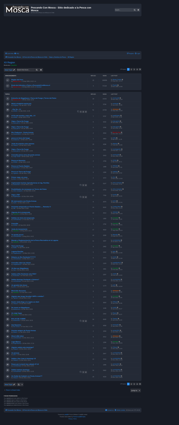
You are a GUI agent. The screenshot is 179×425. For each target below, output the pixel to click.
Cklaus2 (15, 145)
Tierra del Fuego (17, 246)
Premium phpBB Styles (79, 416)
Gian (14, 270)
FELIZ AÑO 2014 (17, 336)
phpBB (66, 414)
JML (14, 208)
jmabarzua (16, 139)
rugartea (15, 173)
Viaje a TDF (15, 195)
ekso (14, 179)
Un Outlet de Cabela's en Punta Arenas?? (26, 376)
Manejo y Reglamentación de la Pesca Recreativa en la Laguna (34, 240)
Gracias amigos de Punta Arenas (23, 330)
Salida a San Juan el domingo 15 (23, 358)
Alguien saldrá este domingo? (22, 347)
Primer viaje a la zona (19, 177)
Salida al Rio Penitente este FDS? (23, 274)
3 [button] (134, 69)
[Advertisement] (75, 34)
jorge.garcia (16, 123)
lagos (114, 251)
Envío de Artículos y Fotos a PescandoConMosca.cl (30, 85)
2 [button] (131, 69)
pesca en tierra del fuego (20, 138)
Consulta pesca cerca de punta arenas (25, 155)
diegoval (115, 143)
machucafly (116, 98)
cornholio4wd (17, 219)
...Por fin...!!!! (16, 109)
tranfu (14, 202)
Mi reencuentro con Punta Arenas (23, 201)
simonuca (116, 109)
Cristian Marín (117, 206)
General (39, 87)
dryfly (114, 138)
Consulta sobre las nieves (21, 263)
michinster (116, 103)
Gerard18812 (17, 134)
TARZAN (115, 166)
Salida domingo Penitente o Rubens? (25, 279)
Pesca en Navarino (18, 160)
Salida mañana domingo (20, 370)
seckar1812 (16, 184)
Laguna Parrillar (17, 251)
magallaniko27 (17, 253)
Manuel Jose (17, 81)
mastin (115, 257)
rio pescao (15, 353)
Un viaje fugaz (16, 313)
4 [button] (137, 69)
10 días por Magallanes (20, 268)
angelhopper (116, 115)
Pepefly (115, 85)
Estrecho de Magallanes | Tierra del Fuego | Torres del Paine (33, 98)
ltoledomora (16, 309)
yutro (14, 286)
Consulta (14, 223)
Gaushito (14, 65)
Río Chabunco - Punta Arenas (22, 132)
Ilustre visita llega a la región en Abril (25, 302)
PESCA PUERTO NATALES (21, 104)
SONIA (15, 111)
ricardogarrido (117, 149)
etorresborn (16, 167)
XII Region (9, 62)
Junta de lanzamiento (19, 229)
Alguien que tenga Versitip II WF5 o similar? (27, 296)
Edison (15, 332)
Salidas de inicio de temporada (22, 218)
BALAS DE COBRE (18, 319)
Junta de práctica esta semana (22, 144)
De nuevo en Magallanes (20, 307)
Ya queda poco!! (17, 235)
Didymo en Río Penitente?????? (23, 257)
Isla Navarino (16, 325)
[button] (140, 69)
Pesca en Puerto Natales (20, 166)
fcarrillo (115, 194)
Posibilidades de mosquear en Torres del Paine (29, 189)
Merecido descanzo (18, 291)
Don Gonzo (16, 326)
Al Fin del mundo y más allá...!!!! (23, 116)
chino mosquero (117, 182)
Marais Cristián (117, 79)
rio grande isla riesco (19, 285)
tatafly (15, 247)
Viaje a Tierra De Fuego (20, 121)
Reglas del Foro (17, 80)
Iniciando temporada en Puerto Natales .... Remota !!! (31, 207)
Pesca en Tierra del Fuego (21, 172)
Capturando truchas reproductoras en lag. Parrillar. (30, 183)
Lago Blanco (16, 342)
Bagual (115, 313)
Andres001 (16, 275)
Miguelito (115, 234)
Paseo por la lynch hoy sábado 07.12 (25, 364)
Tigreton (15, 298)
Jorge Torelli (16, 156)
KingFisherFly (17, 343)
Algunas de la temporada (20, 212)
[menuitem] (16, 53)
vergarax (15, 105)
